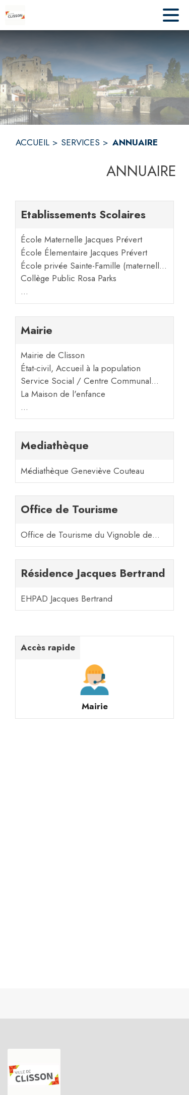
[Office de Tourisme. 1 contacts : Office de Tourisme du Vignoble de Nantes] (94, 521)
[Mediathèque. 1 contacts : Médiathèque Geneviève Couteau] (94, 457)
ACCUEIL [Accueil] (32, 142)
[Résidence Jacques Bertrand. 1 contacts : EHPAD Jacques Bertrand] (94, 585)
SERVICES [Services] (80, 142)
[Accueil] (15, 15)
